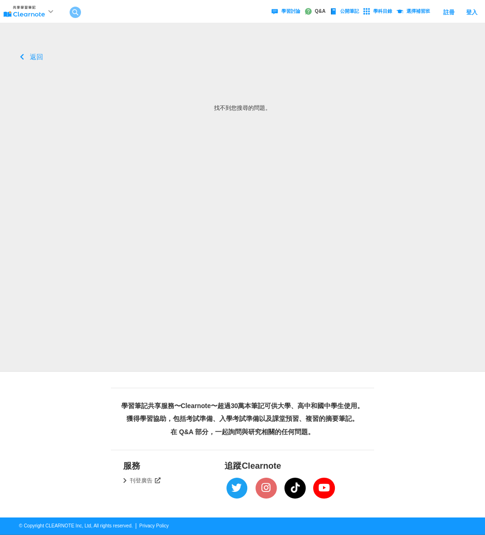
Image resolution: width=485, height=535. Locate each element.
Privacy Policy (154, 525)
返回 (31, 57)
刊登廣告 (145, 480)
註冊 (449, 12)
